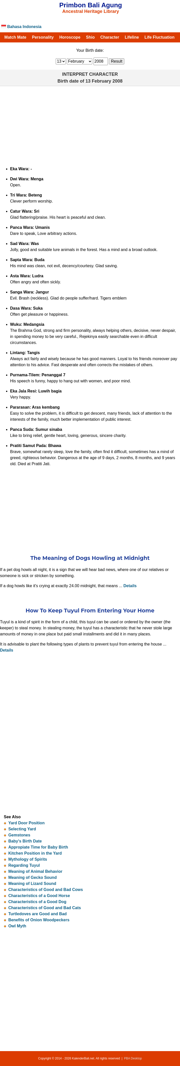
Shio (90, 37)
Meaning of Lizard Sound (32, 883)
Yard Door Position (26, 823)
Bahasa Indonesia (21, 26)
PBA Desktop (133, 1058)
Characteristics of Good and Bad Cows (45, 889)
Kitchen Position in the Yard (35, 853)
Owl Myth (17, 926)
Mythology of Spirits (27, 859)
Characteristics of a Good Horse (39, 896)
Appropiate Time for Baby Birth (38, 847)
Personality (43, 37)
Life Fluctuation (159, 37)
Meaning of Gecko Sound (32, 877)
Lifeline (132, 37)
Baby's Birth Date (25, 841)
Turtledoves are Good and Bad (37, 914)
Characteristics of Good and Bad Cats (44, 908)
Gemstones (19, 835)
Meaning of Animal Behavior (35, 871)
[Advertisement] (90, 124)
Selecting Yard (22, 829)
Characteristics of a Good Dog (37, 902)
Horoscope (69, 37)
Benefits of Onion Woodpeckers (38, 920)
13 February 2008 (104, 81)
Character (109, 37)
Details (130, 586)
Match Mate (15, 37)
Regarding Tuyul (24, 865)
